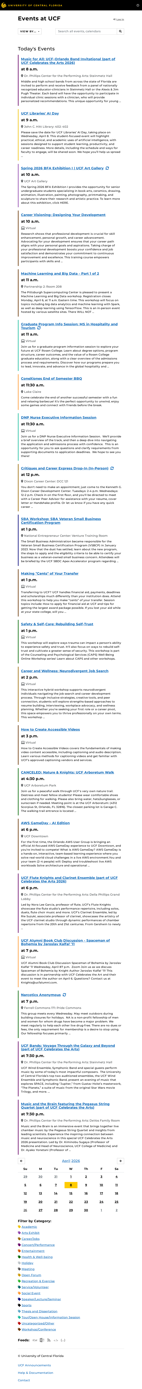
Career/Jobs (31, 1239)
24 (101, 1202)
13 (40, 1193)
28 (56, 1210)
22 (71, 1202)
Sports (26, 1305)
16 (86, 1193)
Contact (24, 1380)
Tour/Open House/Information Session (51, 1317)
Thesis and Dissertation (39, 1311)
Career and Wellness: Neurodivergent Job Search (64, 671)
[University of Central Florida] (31, 5)
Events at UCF (39, 18)
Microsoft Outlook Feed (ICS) (41, 1340)
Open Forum (31, 1275)
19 (25, 1202)
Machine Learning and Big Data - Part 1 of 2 (60, 274)
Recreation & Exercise (38, 1281)
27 (40, 1210)
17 (101, 1193)
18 (116, 1193)
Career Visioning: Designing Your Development (63, 215)
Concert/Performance (38, 1245)
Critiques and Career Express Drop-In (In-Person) (64, 468)
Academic (29, 1227)
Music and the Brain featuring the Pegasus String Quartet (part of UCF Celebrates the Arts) (65, 1106)
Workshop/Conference (39, 1329)
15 (70, 1193)
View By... (28, 31)
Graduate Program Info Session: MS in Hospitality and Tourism (69, 326)
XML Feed (56, 1340)
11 (116, 1185)
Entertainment (33, 1251)
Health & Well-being (37, 1257)
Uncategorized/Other (38, 1323)
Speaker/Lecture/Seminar (41, 1299)
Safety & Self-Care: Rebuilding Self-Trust (57, 624)
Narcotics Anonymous (41, 995)
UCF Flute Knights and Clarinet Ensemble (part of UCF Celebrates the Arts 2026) (69, 880)
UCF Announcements (34, 1365)
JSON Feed (63, 1340)
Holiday (27, 1263)
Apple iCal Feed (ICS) (34, 1340)
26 (25, 1210)
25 (116, 1202)
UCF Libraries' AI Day (40, 113)
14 (55, 1193)
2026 (75, 1161)
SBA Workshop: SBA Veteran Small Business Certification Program (61, 521)
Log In (118, 19)
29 (25, 1176)
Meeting (28, 1269)
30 (40, 1176)
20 (40, 1202)
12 (25, 1193)
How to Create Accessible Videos (50, 729)
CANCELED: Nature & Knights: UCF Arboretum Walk (67, 772)
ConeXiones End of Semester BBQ (51, 379)
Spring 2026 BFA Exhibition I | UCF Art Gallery (62, 168)
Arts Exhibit (31, 1233)
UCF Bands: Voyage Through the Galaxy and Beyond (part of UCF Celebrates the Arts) (68, 1047)
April (66, 1161)
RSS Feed (48, 1340)
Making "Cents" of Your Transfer (49, 573)
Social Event (31, 1293)
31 (55, 1176)
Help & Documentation (35, 1373)
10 (101, 1185)
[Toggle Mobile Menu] (138, 5)
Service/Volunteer (35, 1287)
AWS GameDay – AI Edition (45, 823)
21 (55, 1202)
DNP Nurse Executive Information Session (58, 417)
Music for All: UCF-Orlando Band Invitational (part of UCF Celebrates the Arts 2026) (68, 61)
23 (86, 1202)
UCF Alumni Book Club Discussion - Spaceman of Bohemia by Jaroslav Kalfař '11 (65, 942)
